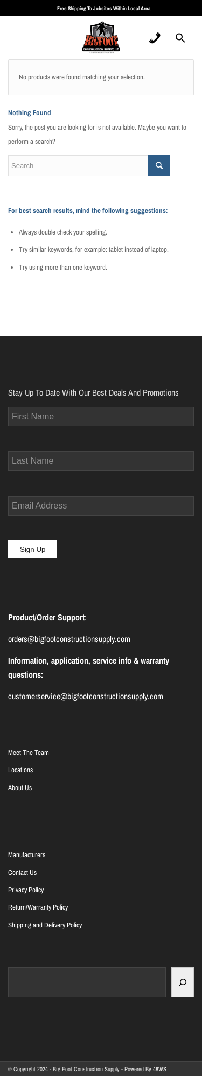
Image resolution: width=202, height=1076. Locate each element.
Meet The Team (28, 752)
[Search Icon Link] (180, 41)
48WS (159, 1069)
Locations (20, 769)
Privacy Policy (26, 889)
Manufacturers (26, 854)
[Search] (182, 982)
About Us (20, 787)
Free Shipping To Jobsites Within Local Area (104, 8)
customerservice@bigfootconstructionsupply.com (85, 696)
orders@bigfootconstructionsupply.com (69, 639)
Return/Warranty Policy (38, 907)
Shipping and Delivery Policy (45, 925)
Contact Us (22, 872)
